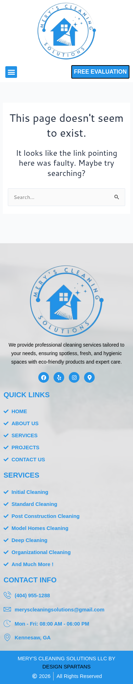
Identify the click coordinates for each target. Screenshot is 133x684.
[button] (11, 72)
